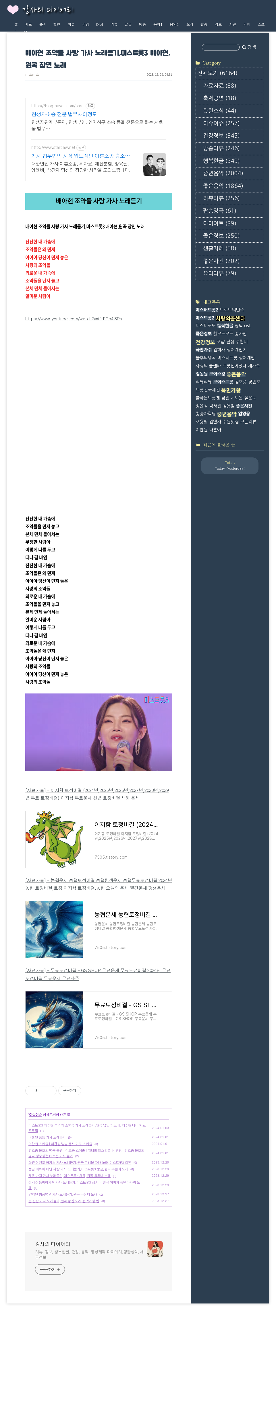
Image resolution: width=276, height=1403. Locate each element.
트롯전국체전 (208, 390)
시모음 (237, 398)
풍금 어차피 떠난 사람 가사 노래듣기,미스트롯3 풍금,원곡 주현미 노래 (78, 1249)
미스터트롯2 (207, 310)
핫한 (56, 24)
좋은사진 (221, 261)
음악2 (174, 24)
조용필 (202, 422)
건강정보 (221, 136)
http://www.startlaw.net (53, 148)
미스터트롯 (227, 358)
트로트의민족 (232, 310)
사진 (232, 24)
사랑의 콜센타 (208, 366)
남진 (225, 398)
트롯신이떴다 (234, 366)
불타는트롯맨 (208, 398)
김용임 (229, 406)
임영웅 (244, 414)
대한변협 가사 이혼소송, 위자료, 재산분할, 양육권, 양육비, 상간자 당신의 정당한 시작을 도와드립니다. (81, 167)
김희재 (219, 350)
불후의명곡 (206, 358)
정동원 (202, 374)
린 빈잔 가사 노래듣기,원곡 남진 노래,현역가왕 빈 (63, 1281)
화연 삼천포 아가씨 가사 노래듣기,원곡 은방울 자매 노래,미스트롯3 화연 (79, 1243)
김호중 (241, 382)
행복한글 (221, 161)
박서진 (215, 406)
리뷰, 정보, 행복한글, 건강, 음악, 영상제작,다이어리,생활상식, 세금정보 (89, 1335)
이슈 (71, 24)
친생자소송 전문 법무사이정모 (64, 114)
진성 (230, 342)
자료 (28, 24)
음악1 (158, 24)
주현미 (242, 342)
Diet (99, 24)
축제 (42, 24)
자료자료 (219, 86)
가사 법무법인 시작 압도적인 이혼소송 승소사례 (80, 157)
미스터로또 (206, 326)
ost (247, 326)
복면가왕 (231, 390)
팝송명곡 (219, 211)
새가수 (254, 366)
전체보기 (217, 73)
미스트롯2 (205, 318)
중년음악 (223, 173)
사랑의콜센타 (230, 318)
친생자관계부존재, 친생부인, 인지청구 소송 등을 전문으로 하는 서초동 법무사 (97, 125)
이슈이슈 (32, 75)
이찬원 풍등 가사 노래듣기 (47, 1217)
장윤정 (202, 406)
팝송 (203, 24)
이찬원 (202, 430)
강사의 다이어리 (47, 10)
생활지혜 (219, 248)
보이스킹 (217, 374)
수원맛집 (231, 422)
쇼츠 (261, 24)
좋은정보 (221, 236)
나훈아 (215, 430)
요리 (189, 24)
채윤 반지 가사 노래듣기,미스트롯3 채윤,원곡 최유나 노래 (69, 1256)
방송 (142, 24)
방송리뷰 (221, 148)
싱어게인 (247, 358)
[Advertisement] (98, 1110)
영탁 (239, 326)
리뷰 (114, 24)
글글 (128, 24)
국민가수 (204, 350)
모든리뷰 (248, 422)
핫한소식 (219, 111)
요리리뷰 (219, 273)
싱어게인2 (236, 350)
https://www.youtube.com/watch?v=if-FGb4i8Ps (73, 319)
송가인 (241, 334)
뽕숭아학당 (206, 414)
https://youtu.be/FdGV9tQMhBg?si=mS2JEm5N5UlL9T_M (83, 415)
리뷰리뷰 (221, 198)
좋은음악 (223, 186)
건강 (85, 24)
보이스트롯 (223, 382)
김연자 (215, 422)
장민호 (254, 382)
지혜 (246, 24)
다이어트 (219, 223)
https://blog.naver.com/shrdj (57, 106)
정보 (218, 24)
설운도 (250, 398)
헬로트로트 (223, 334)
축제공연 (219, 98)
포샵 (221, 342)
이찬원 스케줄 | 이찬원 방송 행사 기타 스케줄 (60, 1224)
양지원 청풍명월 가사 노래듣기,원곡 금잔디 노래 (62, 1275)
